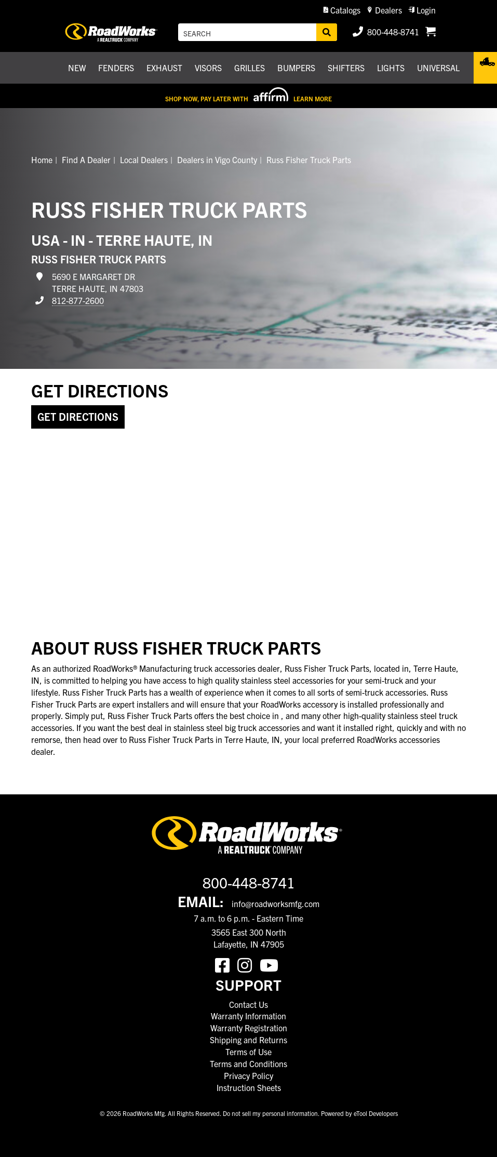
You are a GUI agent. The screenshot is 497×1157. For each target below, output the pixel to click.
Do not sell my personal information (270, 1113)
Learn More (312, 98)
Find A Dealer (86, 159)
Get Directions (77, 416)
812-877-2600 (78, 300)
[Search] (326, 32)
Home (41, 159)
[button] (342, 10)
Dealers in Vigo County (217, 159)
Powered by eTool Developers (359, 1113)
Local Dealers (144, 159)
